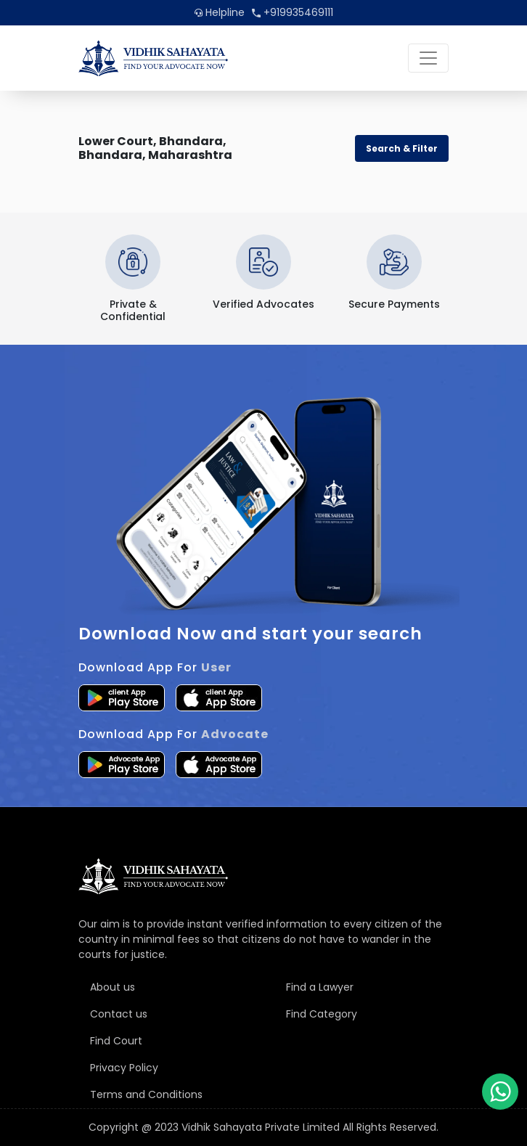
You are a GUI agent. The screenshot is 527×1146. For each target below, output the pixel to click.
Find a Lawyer (320, 987)
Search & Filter (402, 148)
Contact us (118, 1014)
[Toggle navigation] (428, 58)
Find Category (321, 1014)
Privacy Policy (124, 1067)
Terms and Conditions (146, 1094)
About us (112, 987)
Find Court (116, 1041)
